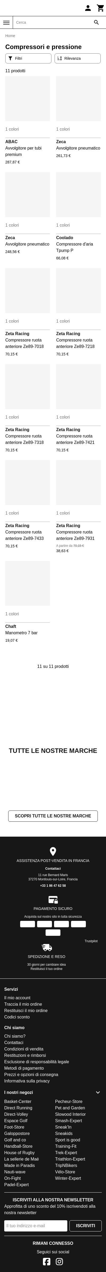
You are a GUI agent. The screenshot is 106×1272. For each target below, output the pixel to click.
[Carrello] (100, 8)
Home (10, 36)
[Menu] (6, 22)
